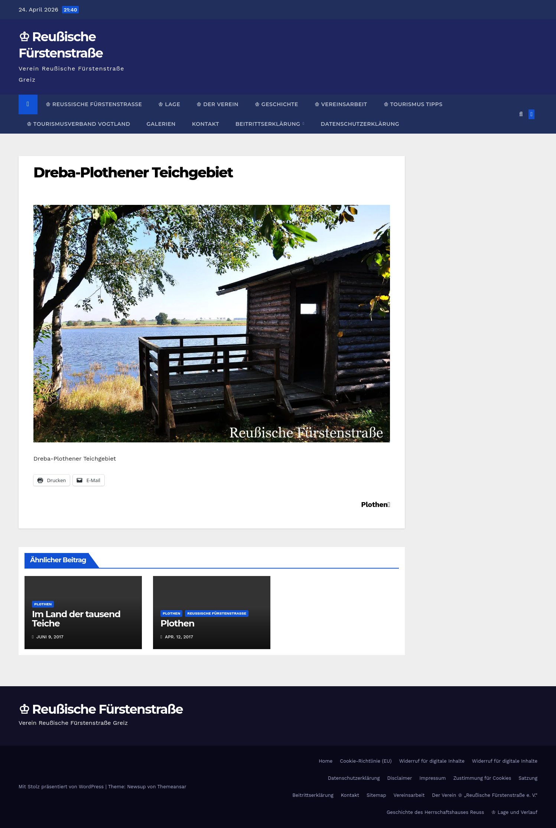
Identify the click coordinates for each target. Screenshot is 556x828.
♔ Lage (169, 104)
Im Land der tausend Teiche (76, 619)
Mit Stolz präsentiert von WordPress (62, 786)
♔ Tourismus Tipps (413, 104)
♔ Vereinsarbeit (341, 104)
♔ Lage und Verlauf (514, 812)
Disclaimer (399, 778)
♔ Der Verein (217, 104)
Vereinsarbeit (409, 795)
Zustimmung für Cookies (482, 778)
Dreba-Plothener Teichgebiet (133, 172)
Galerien (160, 124)
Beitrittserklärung (268, 124)
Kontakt (205, 124)
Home (325, 761)
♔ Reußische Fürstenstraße (94, 104)
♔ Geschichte (276, 104)
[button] (521, 114)
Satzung (527, 778)
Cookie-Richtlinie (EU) (365, 761)
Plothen (375, 504)
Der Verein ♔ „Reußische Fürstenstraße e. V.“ (484, 795)
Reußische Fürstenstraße (216, 613)
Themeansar (171, 786)
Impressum (432, 778)
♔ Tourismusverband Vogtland (78, 124)
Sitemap (376, 795)
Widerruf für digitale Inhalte (432, 761)
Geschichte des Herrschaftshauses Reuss (435, 812)
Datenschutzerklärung (360, 124)
